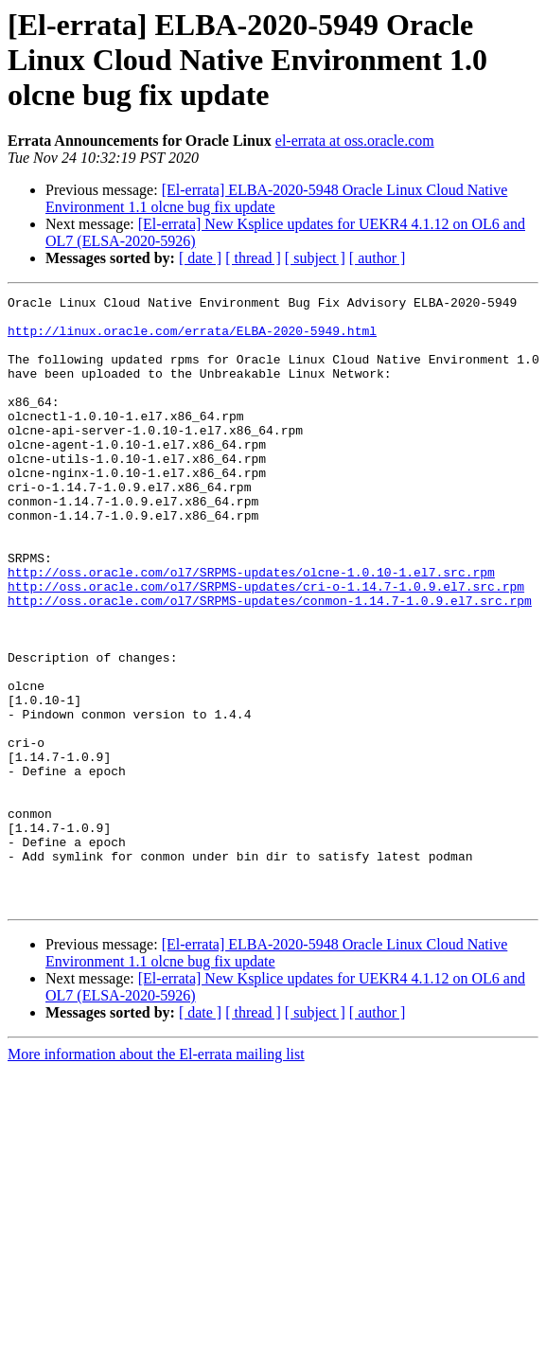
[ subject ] (315, 258)
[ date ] (200, 258)
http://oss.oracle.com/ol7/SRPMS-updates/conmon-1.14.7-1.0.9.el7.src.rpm (270, 662)
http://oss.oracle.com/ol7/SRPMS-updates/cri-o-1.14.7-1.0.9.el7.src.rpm (266, 645)
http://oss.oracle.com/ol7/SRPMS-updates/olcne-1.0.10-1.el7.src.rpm (251, 628)
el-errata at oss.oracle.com (354, 141)
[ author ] (377, 258)
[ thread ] (253, 258)
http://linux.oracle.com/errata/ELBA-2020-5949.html (192, 338)
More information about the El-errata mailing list (156, 1176)
